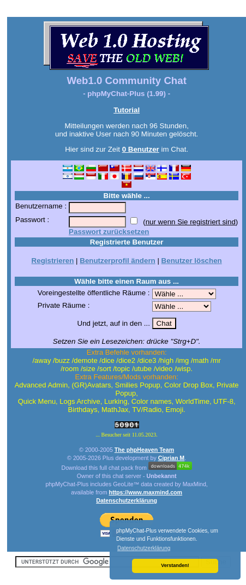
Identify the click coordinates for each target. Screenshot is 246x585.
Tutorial (126, 110)
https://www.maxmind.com (146, 492)
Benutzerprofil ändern (117, 260)
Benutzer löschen (191, 260)
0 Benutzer (140, 149)
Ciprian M (171, 458)
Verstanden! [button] (175, 565)
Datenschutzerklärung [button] (143, 548)
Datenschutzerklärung (126, 500)
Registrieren (53, 260)
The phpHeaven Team (144, 449)
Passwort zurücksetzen (109, 232)
